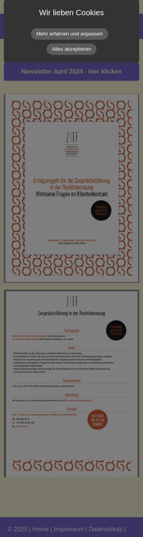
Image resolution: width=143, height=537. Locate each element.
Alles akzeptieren (72, 49)
